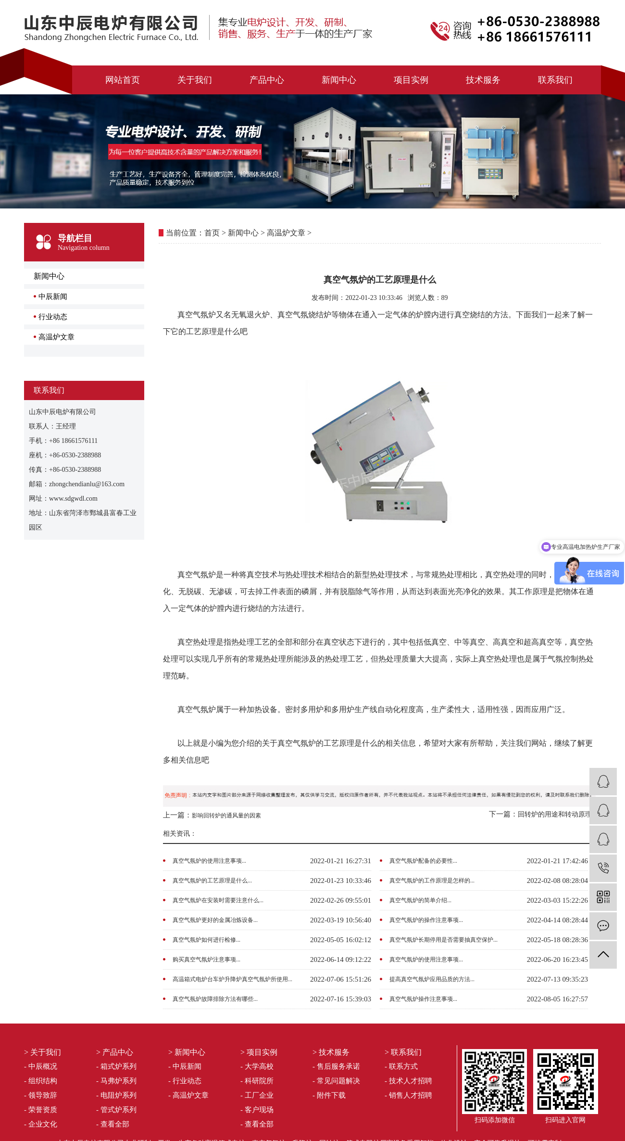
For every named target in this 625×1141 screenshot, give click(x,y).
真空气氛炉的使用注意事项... (209, 860)
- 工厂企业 (257, 1095)
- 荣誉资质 (40, 1110)
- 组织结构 (40, 1081)
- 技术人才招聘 (408, 1081)
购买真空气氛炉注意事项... (206, 959)
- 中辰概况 (40, 1066)
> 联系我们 (403, 1052)
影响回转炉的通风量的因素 (226, 815)
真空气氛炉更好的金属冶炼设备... (215, 920)
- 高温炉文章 (188, 1095)
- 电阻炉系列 (116, 1095)
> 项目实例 (258, 1052)
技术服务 (483, 80)
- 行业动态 (184, 1081)
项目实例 (411, 80)
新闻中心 (339, 80)
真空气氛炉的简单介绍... (420, 900)
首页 (212, 233)
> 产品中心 (114, 1052)
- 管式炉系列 (116, 1110)
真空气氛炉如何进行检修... (206, 939)
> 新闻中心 (186, 1052)
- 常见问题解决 (336, 1081)
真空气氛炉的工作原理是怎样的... (432, 880)
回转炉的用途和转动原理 (555, 814)
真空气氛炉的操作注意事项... (426, 920)
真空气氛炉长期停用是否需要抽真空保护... (443, 939)
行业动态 (52, 317)
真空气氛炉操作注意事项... (423, 999)
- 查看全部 (112, 1124)
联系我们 (555, 80)
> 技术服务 (331, 1052)
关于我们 (194, 80)
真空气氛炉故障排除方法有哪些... (215, 999)
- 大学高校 (257, 1066)
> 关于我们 (42, 1052)
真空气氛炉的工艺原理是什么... (212, 880)
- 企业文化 (40, 1124)
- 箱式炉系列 (116, 1066)
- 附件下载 (329, 1095)
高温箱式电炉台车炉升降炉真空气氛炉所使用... (232, 979)
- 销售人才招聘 (408, 1095)
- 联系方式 (401, 1066)
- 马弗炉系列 (116, 1081)
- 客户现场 (257, 1110)
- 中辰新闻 (184, 1066)
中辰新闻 (52, 296)
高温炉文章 (56, 337)
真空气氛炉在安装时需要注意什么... (218, 900)
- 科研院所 (257, 1081)
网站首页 (122, 80)
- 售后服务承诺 (336, 1066)
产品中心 (267, 80)
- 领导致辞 (40, 1095)
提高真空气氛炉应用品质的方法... (432, 979)
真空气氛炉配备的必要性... (423, 860)
